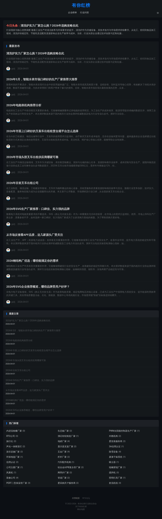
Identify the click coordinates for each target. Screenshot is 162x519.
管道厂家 (64, 478)
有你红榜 (81, 5)
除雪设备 (115, 452)
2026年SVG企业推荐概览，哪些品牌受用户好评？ (38, 287)
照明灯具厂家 (117, 478)
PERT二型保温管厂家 (18, 483)
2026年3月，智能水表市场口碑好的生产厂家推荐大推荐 (41, 80)
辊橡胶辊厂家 (117, 468)
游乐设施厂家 (14, 452)
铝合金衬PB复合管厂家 (71, 468)
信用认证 (12, 463)
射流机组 (115, 483)
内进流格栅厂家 (15, 431)
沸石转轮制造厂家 (68, 437)
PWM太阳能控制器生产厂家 (124, 431)
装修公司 (12, 478)
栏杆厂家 (64, 457)
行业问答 (84, 12)
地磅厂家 (64, 442)
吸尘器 (114, 463)
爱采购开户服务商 (68, 483)
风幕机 (11, 473)
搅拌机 (114, 473)
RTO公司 (12, 437)
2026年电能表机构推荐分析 (23, 106)
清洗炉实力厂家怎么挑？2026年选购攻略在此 (49, 26)
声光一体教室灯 (15, 447)
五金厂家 (64, 452)
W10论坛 (86, 499)
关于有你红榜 (81, 507)
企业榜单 (72, 12)
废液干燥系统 (117, 457)
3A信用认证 (116, 447)
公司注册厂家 (14, 468)
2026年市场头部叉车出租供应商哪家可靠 (32, 157)
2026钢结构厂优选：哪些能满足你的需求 (32, 261)
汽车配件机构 (66, 463)
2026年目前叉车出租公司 (22, 183)
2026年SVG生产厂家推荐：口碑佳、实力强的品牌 (38, 209)
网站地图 (81, 510)
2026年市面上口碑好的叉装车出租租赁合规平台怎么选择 (42, 132)
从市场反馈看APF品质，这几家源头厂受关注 (34, 235)
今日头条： (13, 26)
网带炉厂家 (65, 473)
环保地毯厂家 (14, 457)
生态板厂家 (65, 431)
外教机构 (115, 437)
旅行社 (11, 442)
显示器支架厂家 (67, 447)
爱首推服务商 (117, 442)
